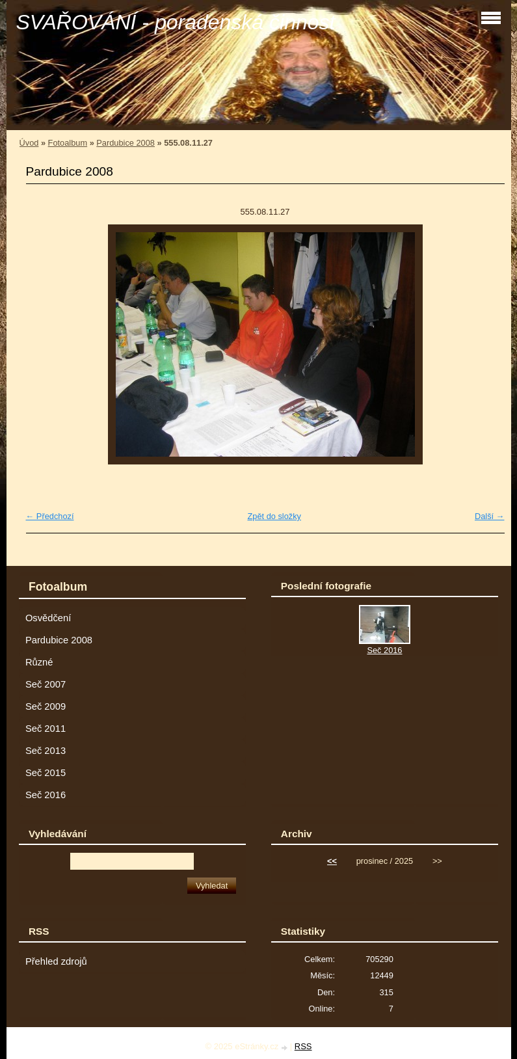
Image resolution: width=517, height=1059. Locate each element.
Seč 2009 (45, 706)
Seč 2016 (45, 795)
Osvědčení (48, 618)
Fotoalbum (67, 143)
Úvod (29, 143)
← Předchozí (50, 516)
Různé (39, 662)
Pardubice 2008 (125, 143)
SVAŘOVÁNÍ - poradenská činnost (176, 22)
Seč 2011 (45, 728)
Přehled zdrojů (56, 961)
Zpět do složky (274, 516)
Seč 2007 (45, 684)
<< (332, 861)
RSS (303, 1046)
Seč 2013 (45, 750)
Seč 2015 (45, 773)
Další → (490, 516)
